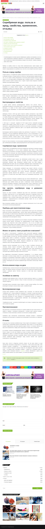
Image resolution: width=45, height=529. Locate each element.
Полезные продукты (8, 482)
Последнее (22, 441)
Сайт (24, 425)
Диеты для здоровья (8, 480)
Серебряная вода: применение (9, 40)
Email (4, 425)
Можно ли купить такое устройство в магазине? (12, 45)
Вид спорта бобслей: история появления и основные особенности (23, 455)
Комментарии (37, 441)
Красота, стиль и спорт (7, 476)
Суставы (6, 474)
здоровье (23, 350)
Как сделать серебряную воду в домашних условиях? (14, 42)
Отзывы (5, 52)
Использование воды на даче (9, 46)
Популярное (8, 441)
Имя (4, 420)
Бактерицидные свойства (8, 39)
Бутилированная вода (7, 49)
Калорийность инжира (14, 445)
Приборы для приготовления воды (10, 43)
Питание (5, 478)
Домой (4, 17)
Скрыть (26, 35)
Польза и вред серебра (8, 37)
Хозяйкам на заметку (7, 48)
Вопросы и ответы (13, 17)
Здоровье (8, 17)
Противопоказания (7, 51)
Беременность (7, 469)
